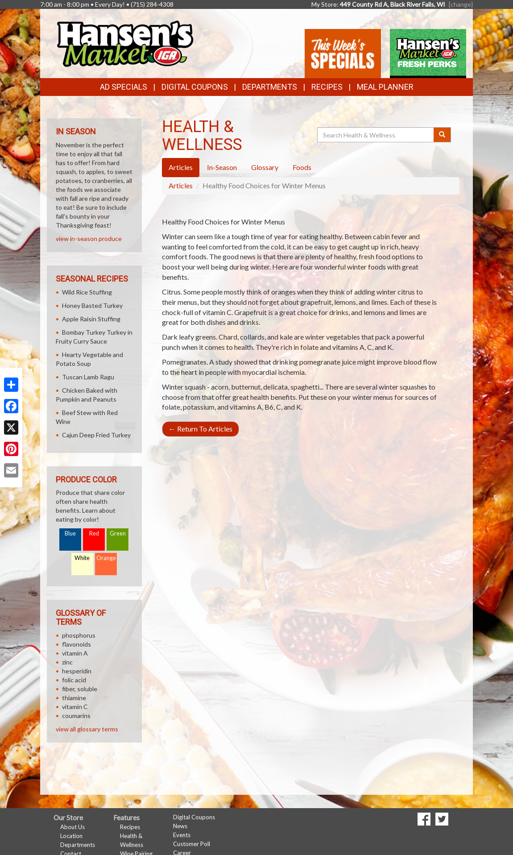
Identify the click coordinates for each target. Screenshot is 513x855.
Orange (106, 558)
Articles (181, 185)
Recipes (327, 86)
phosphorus (78, 635)
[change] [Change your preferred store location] (461, 4)
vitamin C (75, 706)
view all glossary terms (87, 729)
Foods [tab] (302, 167)
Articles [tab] (181, 167)
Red (94, 533)
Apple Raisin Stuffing (91, 319)
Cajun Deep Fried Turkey (96, 435)
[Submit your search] (442, 134)
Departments (77, 844)
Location (71, 835)
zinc (67, 662)
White (82, 558)
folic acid (74, 680)
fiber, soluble (79, 689)
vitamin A (75, 653)
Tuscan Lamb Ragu (88, 377)
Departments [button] (269, 86)
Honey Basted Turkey (92, 305)
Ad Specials (123, 86)
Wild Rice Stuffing (87, 292)
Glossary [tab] (264, 167)
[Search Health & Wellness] (376, 134)
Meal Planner (385, 86)
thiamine (74, 697)
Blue (70, 533)
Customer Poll (191, 843)
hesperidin (76, 671)
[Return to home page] (124, 42)
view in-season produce (89, 238)
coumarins (76, 715)
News (180, 826)
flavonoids (76, 644)
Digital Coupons (194, 86)
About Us (72, 826)
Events (181, 834)
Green (118, 533)
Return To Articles (200, 428)
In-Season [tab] (222, 167)
